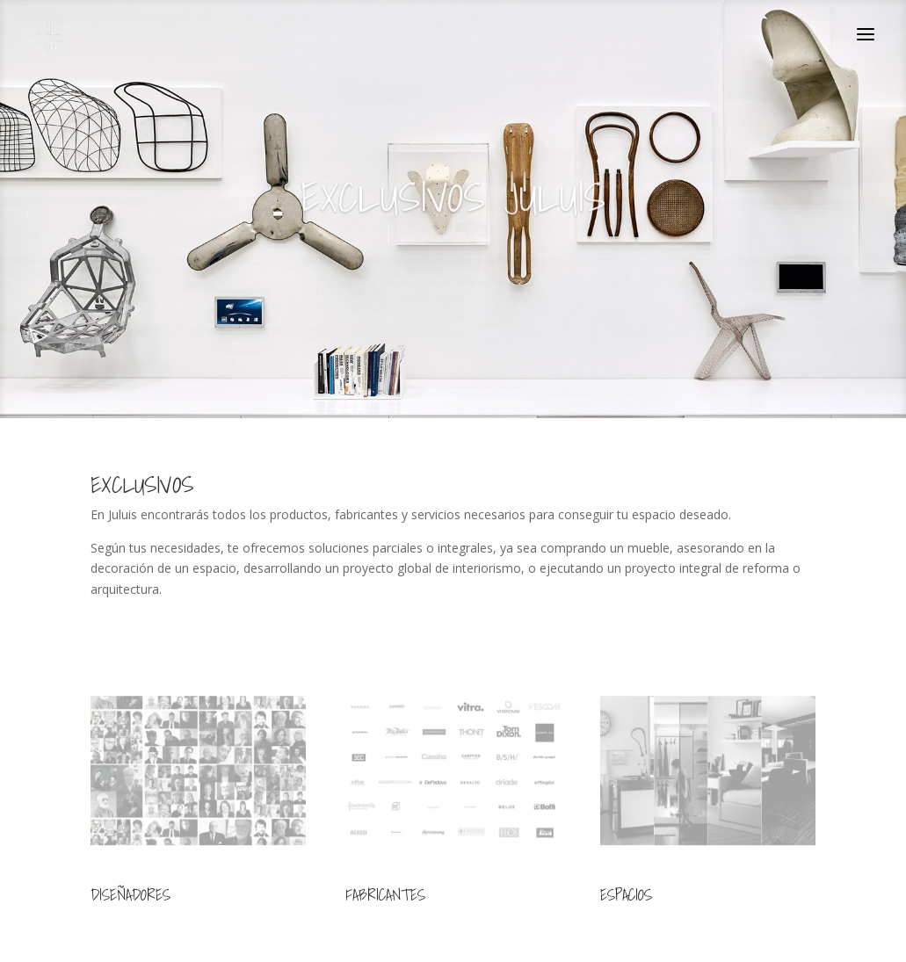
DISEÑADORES (130, 895)
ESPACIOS (626, 895)
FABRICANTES (385, 895)
